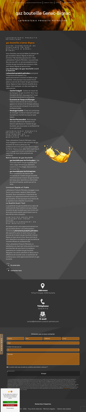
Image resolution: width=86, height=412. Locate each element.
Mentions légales (49, 409)
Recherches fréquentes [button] (43, 404)
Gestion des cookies (64, 409)
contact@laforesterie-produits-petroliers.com (43, 315)
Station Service (20, 2)
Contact (57, 2)
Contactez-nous (14, 270)
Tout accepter (10, 402)
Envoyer (43, 367)
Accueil (13, 2)
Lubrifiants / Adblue (48, 2)
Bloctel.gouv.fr (66, 382)
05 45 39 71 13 (68, 2)
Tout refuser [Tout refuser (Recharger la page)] (10, 405)
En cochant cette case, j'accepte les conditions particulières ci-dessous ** (28, 361)
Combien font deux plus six (14, 340)
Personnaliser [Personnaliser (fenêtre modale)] (10, 408)
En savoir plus (13, 265)
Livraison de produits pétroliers (34, 2)
